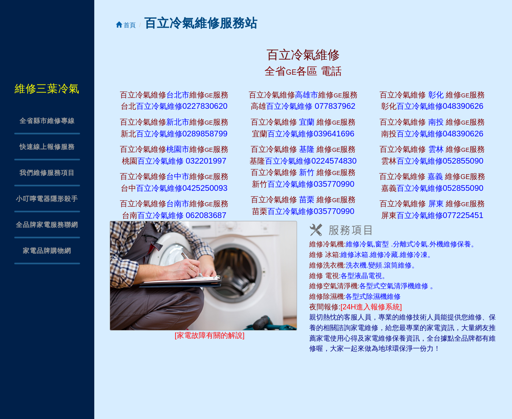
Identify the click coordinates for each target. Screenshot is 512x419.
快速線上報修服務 (47, 146)
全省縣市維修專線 (47, 120)
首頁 (126, 25)
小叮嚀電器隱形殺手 (47, 198)
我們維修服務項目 (47, 172)
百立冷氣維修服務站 (201, 23)
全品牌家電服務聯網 (47, 224)
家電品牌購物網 (47, 250)
